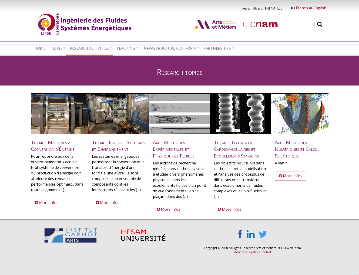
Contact (266, 252)
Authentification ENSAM (258, 8)
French (300, 7)
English (317, 7)
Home (40, 48)
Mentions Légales (246, 252)
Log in (281, 8)
